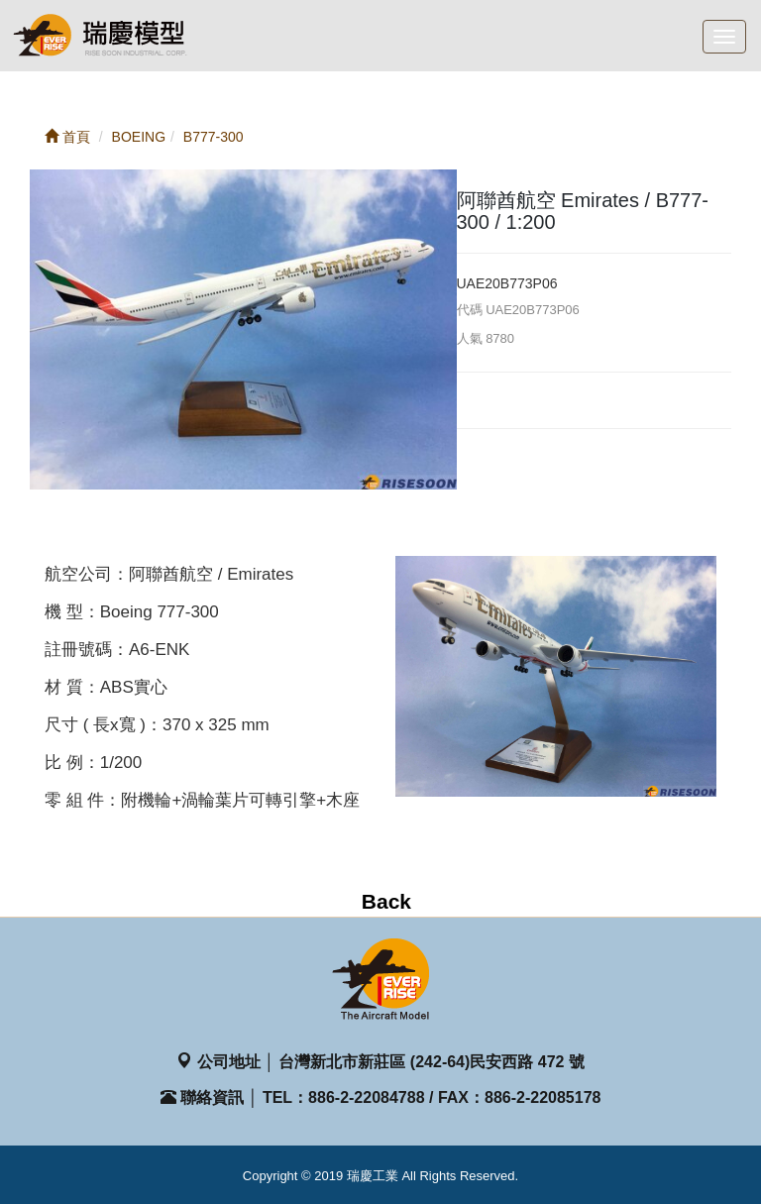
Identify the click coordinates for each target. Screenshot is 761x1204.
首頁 (67, 137)
